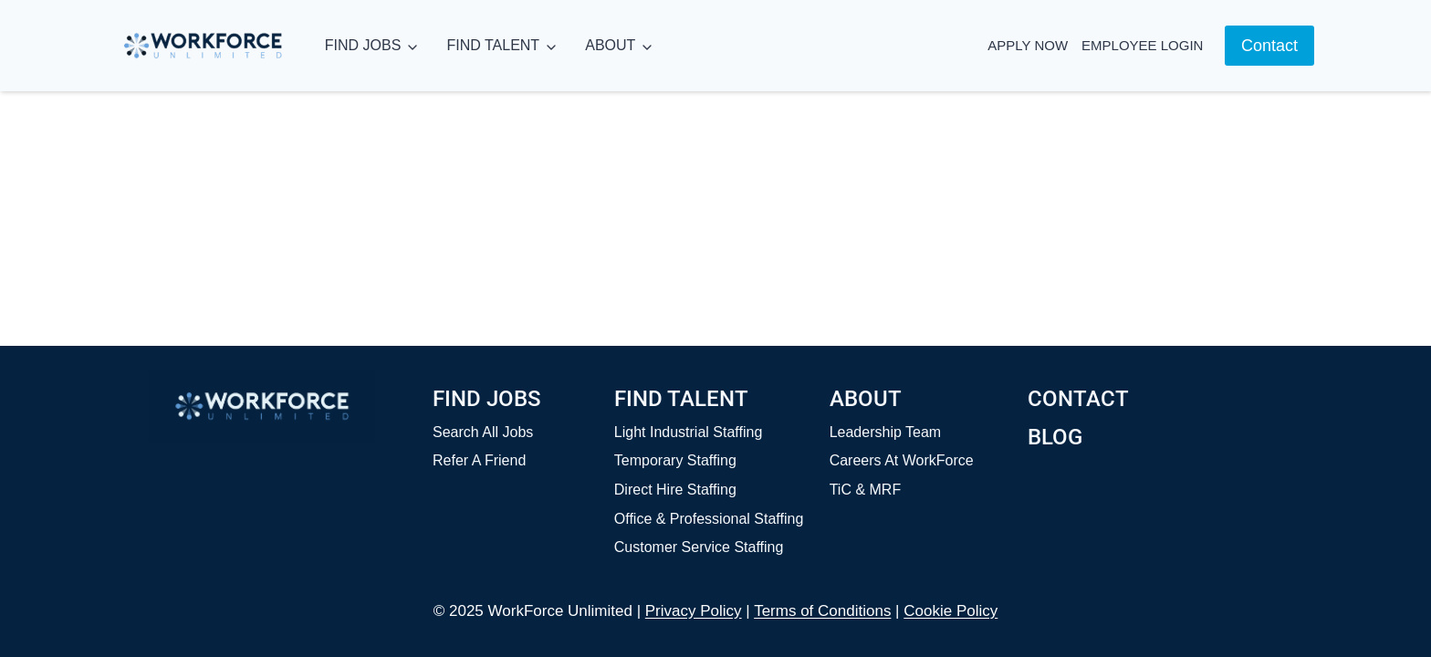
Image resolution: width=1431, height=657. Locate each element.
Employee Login (1142, 45)
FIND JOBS (363, 45)
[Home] (262, 406)
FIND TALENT (492, 45)
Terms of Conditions (822, 611)
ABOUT (610, 45)
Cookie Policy (951, 611)
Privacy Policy (693, 611)
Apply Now (1027, 45)
